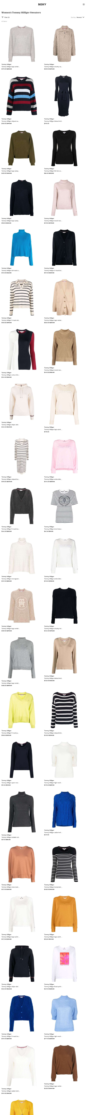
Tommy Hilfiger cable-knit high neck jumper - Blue (53, 832)
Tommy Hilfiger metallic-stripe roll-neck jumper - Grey (10, 837)
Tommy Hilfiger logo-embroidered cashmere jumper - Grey (10, 66)
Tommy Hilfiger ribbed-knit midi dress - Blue (53, 121)
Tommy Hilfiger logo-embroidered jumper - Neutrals (10, 628)
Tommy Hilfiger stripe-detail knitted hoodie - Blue (10, 986)
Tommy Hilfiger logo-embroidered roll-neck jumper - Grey (10, 683)
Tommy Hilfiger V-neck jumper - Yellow (10, 733)
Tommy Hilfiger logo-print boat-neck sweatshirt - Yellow (53, 937)
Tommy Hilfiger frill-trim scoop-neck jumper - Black (53, 171)
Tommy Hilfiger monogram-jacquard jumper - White (10, 578)
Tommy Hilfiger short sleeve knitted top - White (53, 529)
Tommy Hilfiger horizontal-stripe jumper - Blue (53, 887)
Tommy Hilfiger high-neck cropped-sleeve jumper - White (53, 782)
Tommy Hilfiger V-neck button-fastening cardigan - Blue (10, 1036)
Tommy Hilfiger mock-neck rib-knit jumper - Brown (53, 370)
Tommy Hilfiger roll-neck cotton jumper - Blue (10, 270)
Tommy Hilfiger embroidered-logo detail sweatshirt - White (53, 578)
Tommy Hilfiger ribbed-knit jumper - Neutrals (53, 678)
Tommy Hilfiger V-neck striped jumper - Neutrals (10, 320)
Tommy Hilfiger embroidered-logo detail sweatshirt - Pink (53, 479)
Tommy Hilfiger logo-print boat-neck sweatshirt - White (10, 937)
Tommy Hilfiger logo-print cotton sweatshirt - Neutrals (53, 429)
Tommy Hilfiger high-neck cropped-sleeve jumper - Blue (53, 1036)
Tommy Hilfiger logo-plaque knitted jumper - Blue (10, 220)
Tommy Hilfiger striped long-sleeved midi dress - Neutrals (10, 479)
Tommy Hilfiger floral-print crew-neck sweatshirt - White (53, 986)
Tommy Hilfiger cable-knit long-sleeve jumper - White (10, 1091)
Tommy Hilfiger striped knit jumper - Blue (53, 733)
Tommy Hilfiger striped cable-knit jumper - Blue (10, 121)
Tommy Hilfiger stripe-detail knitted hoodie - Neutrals (10, 424)
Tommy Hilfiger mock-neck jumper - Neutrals (53, 220)
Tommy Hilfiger (6, 64)
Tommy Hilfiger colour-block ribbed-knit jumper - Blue (10, 375)
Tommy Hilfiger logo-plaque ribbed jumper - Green (10, 171)
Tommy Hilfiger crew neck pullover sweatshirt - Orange (10, 887)
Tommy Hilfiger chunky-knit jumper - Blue (53, 628)
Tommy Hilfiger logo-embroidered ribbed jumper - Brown (53, 1086)
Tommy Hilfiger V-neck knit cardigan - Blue (53, 270)
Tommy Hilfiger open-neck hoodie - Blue (10, 782)
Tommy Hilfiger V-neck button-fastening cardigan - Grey (10, 529)
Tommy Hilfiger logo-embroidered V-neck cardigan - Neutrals (53, 320)
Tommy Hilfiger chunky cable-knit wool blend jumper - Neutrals (53, 66)
